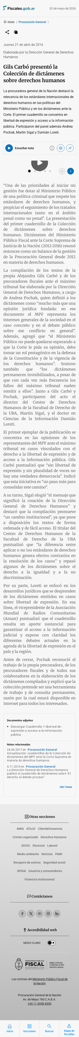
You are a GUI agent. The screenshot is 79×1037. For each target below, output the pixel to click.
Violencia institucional (39, 879)
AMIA (20, 828)
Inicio (9, 22)
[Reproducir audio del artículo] (9, 148)
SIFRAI (21, 871)
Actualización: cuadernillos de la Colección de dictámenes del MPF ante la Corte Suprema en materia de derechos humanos (39, 757)
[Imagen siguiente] (70, 171)
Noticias (47, 854)
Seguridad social (54, 862)
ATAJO (30, 828)
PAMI (58, 854)
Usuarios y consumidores (45, 871)
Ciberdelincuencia (50, 828)
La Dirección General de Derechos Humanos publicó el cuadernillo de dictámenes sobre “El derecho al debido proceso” (39, 773)
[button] (29, 171)
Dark (51, 943)
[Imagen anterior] (62, 171)
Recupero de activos (27, 862)
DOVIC (25, 845)
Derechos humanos (53, 837)
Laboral (52, 845)
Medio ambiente (28, 854)
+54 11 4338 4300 (39, 1003)
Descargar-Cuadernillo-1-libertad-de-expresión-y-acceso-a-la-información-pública (37, 730)
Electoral (39, 845)
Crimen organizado (25, 837)
